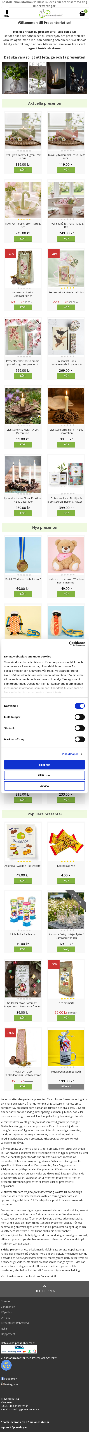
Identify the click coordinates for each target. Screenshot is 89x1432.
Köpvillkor (6, 1312)
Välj (66, 949)
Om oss (5, 1317)
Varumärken (8, 1306)
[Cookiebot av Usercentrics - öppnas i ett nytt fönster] (69, 643)
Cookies (5, 1301)
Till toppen (44, 1289)
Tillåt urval (44, 775)
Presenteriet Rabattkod (15, 1323)
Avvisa (44, 785)
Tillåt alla (44, 764)
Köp (22, 169)
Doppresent (8, 1334)
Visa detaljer (70, 753)
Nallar (4, 1328)
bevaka (66, 1086)
